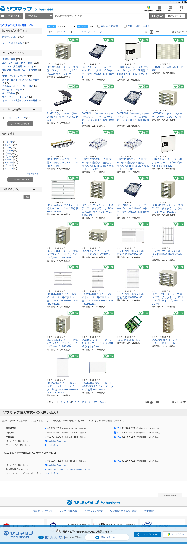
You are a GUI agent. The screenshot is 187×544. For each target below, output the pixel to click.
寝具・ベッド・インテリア (17, 97)
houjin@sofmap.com (56, 441)
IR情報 (184, 2)
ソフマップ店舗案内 (93, 511)
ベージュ (10, 159)
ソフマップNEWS (68, 511)
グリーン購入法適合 (15, 43)
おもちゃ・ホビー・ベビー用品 (19, 86)
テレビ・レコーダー (13, 89)
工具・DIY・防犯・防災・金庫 (20, 63)
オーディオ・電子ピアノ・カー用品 (21, 100)
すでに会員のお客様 (149, 534)
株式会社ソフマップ (42, 511)
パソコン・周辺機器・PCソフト (20, 66)
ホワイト (11, 144)
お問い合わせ (54, 445)
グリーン (11, 156)
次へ (102, 32)
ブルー (10, 153)
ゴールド (10, 165)
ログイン (181, 10)
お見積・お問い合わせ (106, 537)
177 (96, 32)
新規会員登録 (149, 10)
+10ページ (85, 32)
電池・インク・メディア (17, 76)
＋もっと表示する (30, 173)
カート (170, 10)
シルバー (10, 150)
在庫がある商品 (13, 37)
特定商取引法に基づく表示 (123, 511)
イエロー (11, 162)
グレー (10, 147)
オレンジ (10, 168)
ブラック (11, 141)
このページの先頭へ (169, 495)
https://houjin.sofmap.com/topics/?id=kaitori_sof (69, 469)
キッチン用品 (10, 93)
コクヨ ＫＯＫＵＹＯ (18, 117)
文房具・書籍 (12, 59)
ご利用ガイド (159, 10)
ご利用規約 (175, 2)
